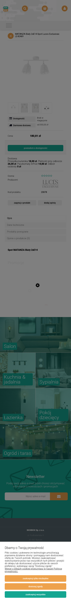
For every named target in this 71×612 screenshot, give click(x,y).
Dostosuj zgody (35, 586)
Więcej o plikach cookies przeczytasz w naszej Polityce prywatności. (33, 570)
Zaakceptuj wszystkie (35, 594)
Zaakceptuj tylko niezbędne (35, 578)
